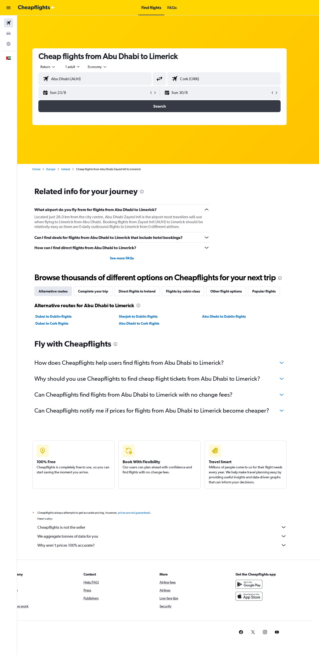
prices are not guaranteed (143, 512)
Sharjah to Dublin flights (146, 316)
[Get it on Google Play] (257, 584)
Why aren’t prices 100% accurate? (170, 545)
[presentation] (150, 191)
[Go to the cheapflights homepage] (36, 7)
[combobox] (57, 66)
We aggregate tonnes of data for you (170, 536)
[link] (249, 632)
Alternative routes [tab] (61, 291)
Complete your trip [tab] (102, 291)
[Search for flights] (8, 23)
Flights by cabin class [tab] (192, 291)
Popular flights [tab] (272, 291)
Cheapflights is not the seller (170, 527)
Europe (59, 169)
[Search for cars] (8, 33)
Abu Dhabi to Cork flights (147, 323)
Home (45, 169)
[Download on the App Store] (257, 596)
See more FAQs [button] (131, 258)
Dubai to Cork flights (60, 323)
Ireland (74, 169)
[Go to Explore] (8, 44)
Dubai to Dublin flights (62, 316)
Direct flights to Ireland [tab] (145, 291)
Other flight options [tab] (234, 291)
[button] (8, 7)
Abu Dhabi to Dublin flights (232, 316)
